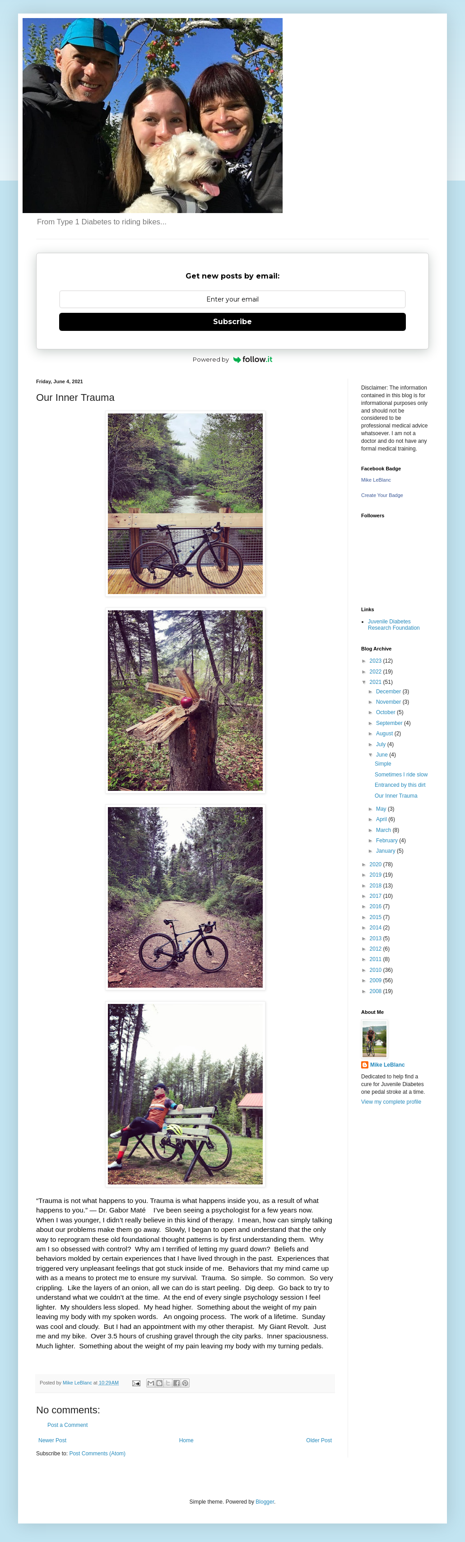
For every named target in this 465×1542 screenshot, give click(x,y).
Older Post (319, 1440)
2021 (376, 682)
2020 (376, 864)
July (381, 744)
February (387, 840)
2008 (376, 991)
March (384, 830)
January (386, 851)
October (386, 712)
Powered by (233, 359)
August (385, 733)
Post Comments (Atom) (97, 1453)
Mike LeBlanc (376, 480)
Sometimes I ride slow (401, 774)
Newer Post (52, 1440)
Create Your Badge (382, 495)
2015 (376, 917)
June (382, 755)
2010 (376, 970)
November (389, 702)
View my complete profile (391, 1102)
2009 (376, 980)
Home (186, 1440)
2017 (376, 896)
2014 (376, 927)
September (390, 723)
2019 (376, 875)
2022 (376, 672)
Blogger (265, 1502)
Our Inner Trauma (396, 796)
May (382, 809)
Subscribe (232, 321)
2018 (376, 885)
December (389, 691)
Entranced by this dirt (400, 785)
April (382, 819)
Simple (383, 764)
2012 (376, 949)
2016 (376, 906)
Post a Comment (67, 1425)
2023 (376, 661)
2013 (376, 938)
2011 (376, 959)
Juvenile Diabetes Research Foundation (394, 624)
